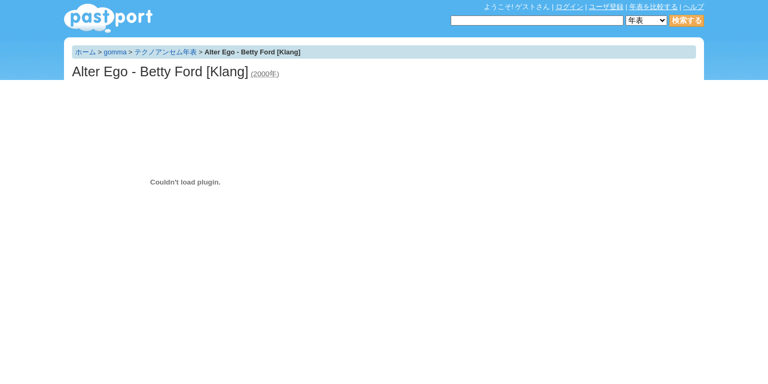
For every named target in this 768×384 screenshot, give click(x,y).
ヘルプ (693, 7)
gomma (115, 52)
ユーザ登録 (606, 7)
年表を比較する (653, 7)
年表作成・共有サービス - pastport (108, 18)
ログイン (569, 7)
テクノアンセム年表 (165, 52)
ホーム (85, 52)
